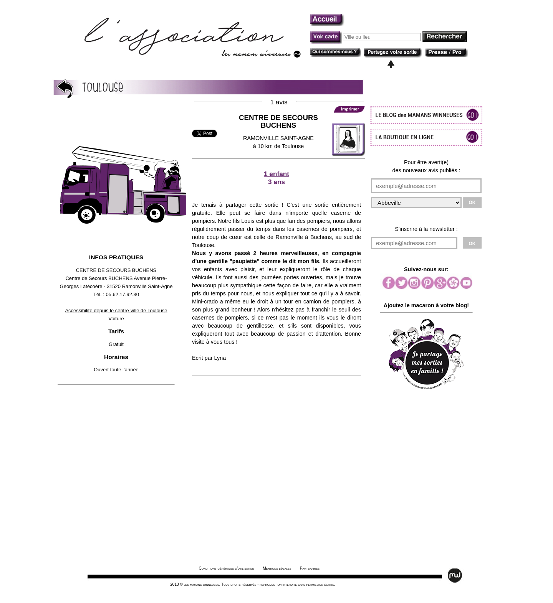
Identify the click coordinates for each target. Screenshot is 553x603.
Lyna (220, 358)
